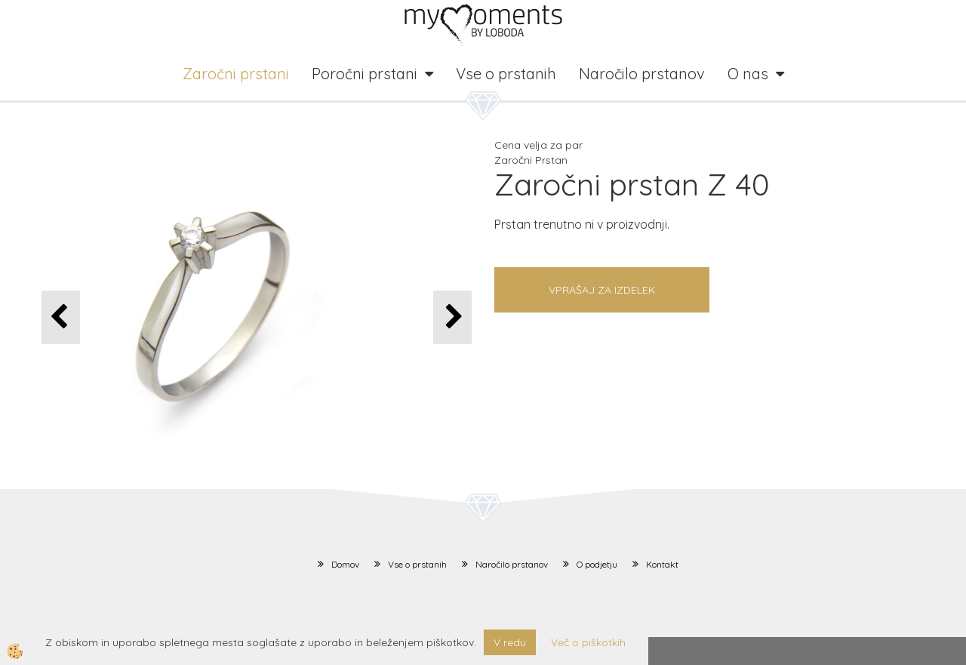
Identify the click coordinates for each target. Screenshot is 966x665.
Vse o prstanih (506, 73)
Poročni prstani (364, 73)
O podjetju (597, 564)
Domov (345, 564)
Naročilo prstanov (642, 73)
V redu (510, 642)
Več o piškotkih (588, 642)
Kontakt (662, 564)
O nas (748, 73)
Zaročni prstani (236, 73)
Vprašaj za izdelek (602, 290)
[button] (452, 317)
